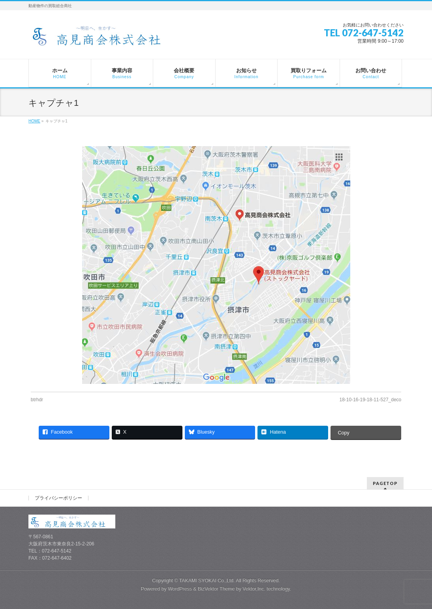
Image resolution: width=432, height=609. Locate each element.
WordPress (180, 589)
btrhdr (37, 399)
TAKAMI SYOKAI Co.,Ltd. (207, 580)
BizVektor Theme (216, 589)
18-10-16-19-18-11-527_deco (370, 399)
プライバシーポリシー (58, 498)
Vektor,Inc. (253, 589)
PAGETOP (385, 483)
